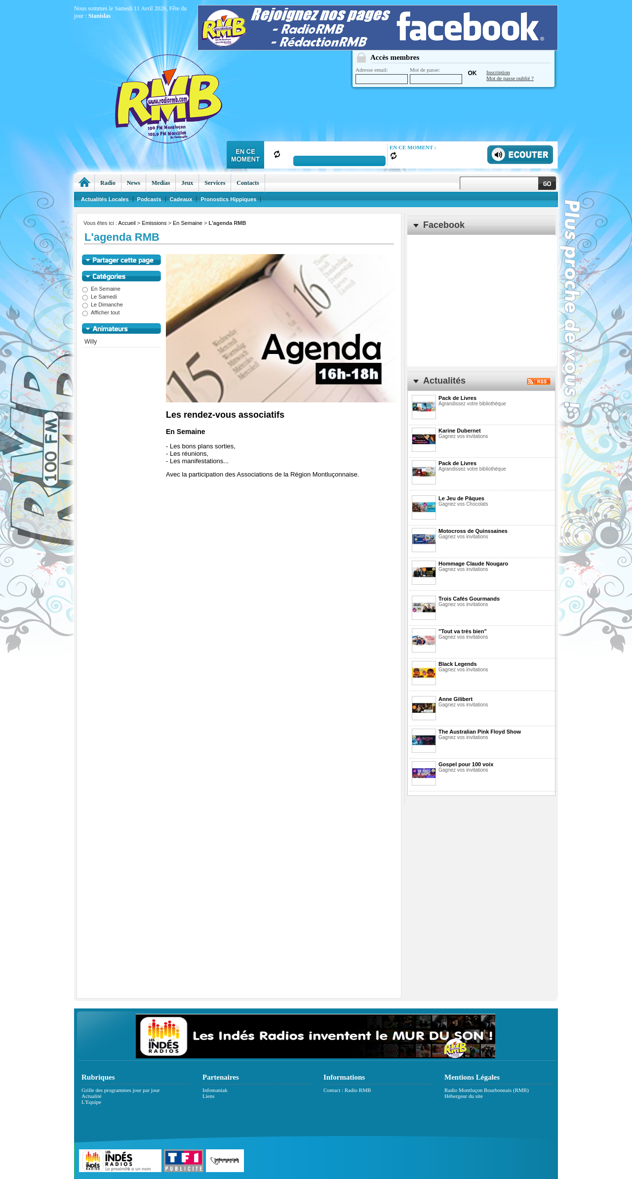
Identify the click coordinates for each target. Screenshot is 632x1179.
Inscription (498, 72)
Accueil (126, 223)
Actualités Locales (105, 199)
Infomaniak (215, 1090)
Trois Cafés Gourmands (469, 599)
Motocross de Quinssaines (473, 531)
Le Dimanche (102, 304)
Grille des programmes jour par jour (120, 1090)
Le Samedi (99, 297)
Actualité (91, 1096)
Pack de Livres (457, 398)
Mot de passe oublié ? (510, 78)
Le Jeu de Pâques (461, 498)
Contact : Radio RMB (347, 1090)
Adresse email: (382, 75)
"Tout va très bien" (462, 631)
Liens (208, 1096)
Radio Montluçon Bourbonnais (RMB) (486, 1090)
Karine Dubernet (459, 431)
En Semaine (187, 223)
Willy (90, 341)
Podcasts (149, 199)
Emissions (154, 223)
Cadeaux (181, 199)
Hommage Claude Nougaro (473, 564)
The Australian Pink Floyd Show (479, 732)
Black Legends (457, 664)
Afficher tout (101, 312)
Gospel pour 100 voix (465, 764)
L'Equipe (91, 1102)
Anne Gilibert (455, 699)
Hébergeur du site (463, 1096)
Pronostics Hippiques (228, 199)
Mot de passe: (436, 75)
